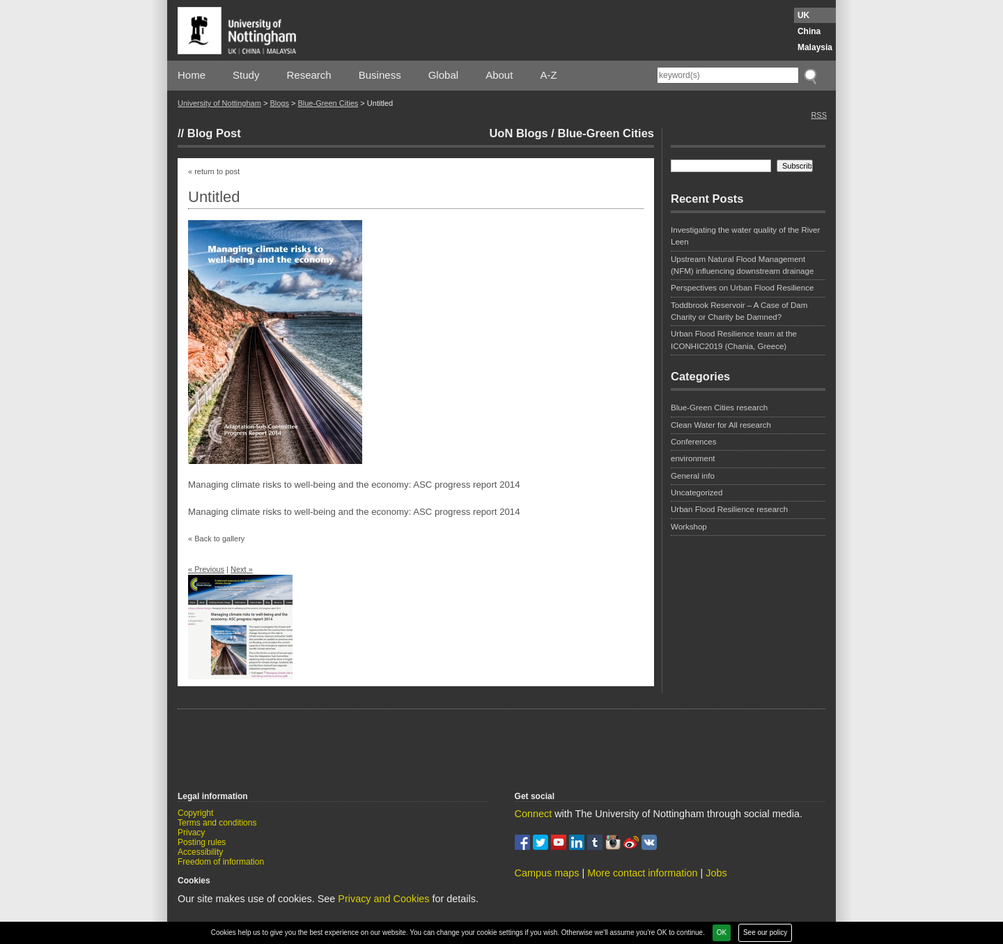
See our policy (765, 932)
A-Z (548, 75)
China (809, 31)
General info (693, 476)
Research (309, 75)
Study (246, 75)
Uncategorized (696, 492)
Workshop (689, 527)
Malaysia (815, 47)
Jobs (716, 873)
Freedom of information (221, 862)
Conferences (693, 442)
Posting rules (202, 842)
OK (721, 932)
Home (191, 75)
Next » (242, 569)
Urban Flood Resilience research (729, 509)
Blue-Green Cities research (719, 407)
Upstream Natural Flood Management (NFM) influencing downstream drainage (742, 265)
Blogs (279, 103)
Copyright (195, 813)
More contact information (642, 873)
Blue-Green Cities (327, 103)
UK (803, 15)
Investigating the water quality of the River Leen (745, 236)
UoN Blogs (518, 133)
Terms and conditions (217, 823)
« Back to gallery (216, 538)
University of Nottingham (219, 103)
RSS (819, 115)
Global (443, 75)
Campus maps (547, 873)
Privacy (191, 832)
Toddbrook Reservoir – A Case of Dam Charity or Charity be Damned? (739, 311)
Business (380, 75)
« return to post (214, 171)
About (499, 75)
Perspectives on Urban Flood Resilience (742, 288)
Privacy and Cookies (383, 898)
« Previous (206, 569)
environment (693, 458)
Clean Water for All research (721, 425)
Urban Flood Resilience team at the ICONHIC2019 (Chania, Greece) (734, 340)
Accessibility (200, 852)
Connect (533, 813)
